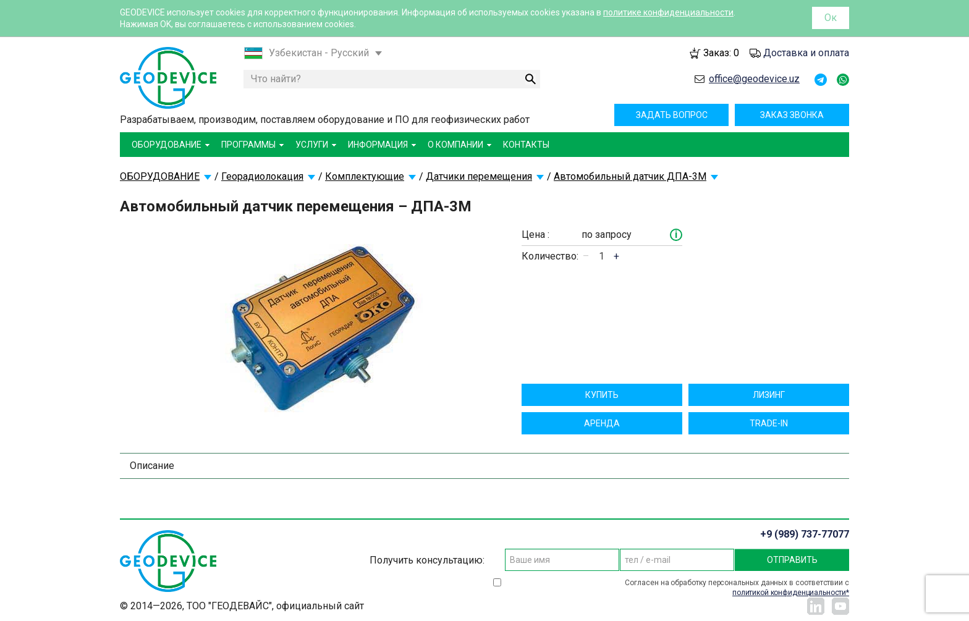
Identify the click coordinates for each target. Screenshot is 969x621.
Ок (830, 17)
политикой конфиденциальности (789, 592)
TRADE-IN (769, 423)
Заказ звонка (792, 115)
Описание (152, 465)
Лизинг (769, 395)
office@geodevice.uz (754, 79)
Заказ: (721, 53)
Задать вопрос (672, 115)
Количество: (550, 256)
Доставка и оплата (806, 53)
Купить (602, 395)
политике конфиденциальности (668, 12)
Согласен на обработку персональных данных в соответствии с (737, 588)
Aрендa (602, 423)
